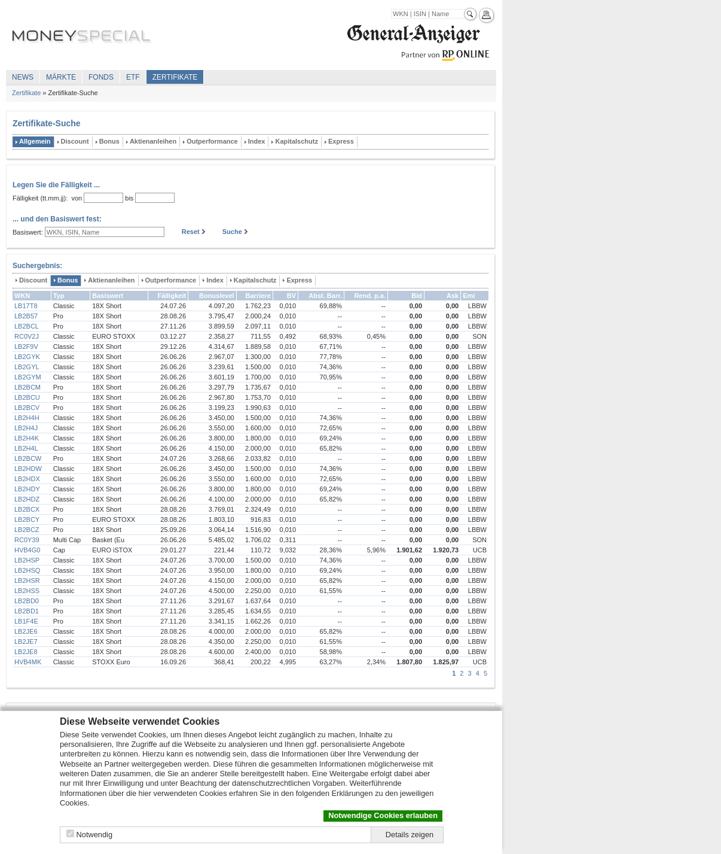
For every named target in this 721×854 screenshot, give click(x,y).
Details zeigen (409, 834)
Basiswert (107, 295)
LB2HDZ (26, 499)
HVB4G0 (27, 550)
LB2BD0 (26, 600)
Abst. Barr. (325, 295)
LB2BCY (26, 519)
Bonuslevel (216, 295)
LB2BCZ (26, 529)
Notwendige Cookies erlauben (383, 815)
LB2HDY (27, 489)
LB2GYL (26, 366)
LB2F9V (26, 346)
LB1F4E (26, 621)
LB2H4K (26, 438)
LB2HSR (27, 580)
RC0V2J (26, 336)
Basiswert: (28, 232)
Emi (469, 295)
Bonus (109, 141)
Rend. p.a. (370, 295)
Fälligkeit (171, 295)
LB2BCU (27, 397)
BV (291, 295)
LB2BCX (26, 509)
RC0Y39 (26, 539)
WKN (22, 295)
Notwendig (94, 834)
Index (256, 141)
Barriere (258, 295)
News (22, 77)
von (75, 198)
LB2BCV (26, 407)
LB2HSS (26, 590)
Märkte (61, 77)
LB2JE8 (26, 651)
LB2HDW (28, 468)
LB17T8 (26, 305)
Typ (59, 295)
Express (341, 141)
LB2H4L (26, 448)
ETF (133, 77)
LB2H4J (26, 427)
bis (129, 198)
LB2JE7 (26, 641)
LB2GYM (27, 377)
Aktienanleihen (153, 141)
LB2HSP (26, 560)
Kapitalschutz (296, 141)
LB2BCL (26, 326)
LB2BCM (27, 387)
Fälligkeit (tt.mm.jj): (40, 198)
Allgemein (35, 141)
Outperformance (212, 141)
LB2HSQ (27, 570)
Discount (75, 141)
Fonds (101, 77)
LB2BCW (27, 458)
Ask (453, 295)
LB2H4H (26, 417)
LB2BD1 (26, 611)
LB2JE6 (26, 631)
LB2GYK (27, 356)
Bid (416, 295)
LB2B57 (26, 316)
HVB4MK (27, 661)
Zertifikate (175, 77)
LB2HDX (27, 478)
